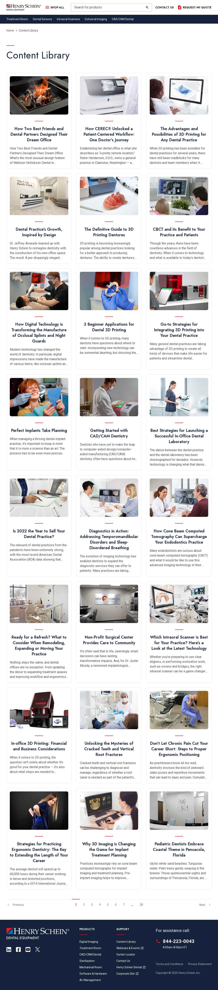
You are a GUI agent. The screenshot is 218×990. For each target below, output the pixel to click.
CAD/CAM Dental (123, 19)
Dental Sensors (42, 19)
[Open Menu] (54, 7)
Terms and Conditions (169, 964)
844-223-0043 (178, 941)
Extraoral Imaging (96, 19)
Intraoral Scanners (68, 19)
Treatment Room (17, 19)
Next (205, 905)
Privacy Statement (200, 964)
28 (141, 904)
